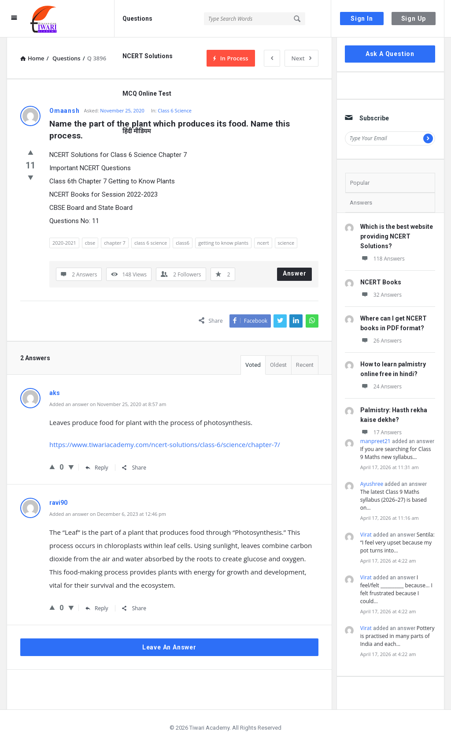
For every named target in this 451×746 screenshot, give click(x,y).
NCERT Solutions (147, 56)
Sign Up (413, 18)
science (286, 242)
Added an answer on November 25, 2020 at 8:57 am (107, 404)
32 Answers (381, 294)
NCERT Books (380, 282)
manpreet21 (375, 441)
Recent (305, 365)
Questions (137, 18)
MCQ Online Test (146, 93)
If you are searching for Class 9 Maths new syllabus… (395, 453)
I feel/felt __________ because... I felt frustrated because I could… (396, 589)
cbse (90, 242)
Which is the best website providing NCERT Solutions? (396, 236)
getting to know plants (223, 242)
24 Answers (381, 386)
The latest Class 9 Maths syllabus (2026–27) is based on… (393, 499)
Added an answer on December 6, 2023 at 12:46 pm (107, 514)
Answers (361, 202)
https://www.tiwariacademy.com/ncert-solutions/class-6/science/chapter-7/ (164, 444)
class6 (182, 242)
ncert (263, 242)
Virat (366, 534)
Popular (360, 182)
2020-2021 (64, 242)
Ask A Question (390, 53)
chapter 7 (115, 242)
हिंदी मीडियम (136, 130)
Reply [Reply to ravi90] (96, 608)
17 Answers (381, 432)
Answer (295, 273)
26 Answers (381, 340)
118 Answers (382, 258)
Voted (253, 365)
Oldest (278, 365)
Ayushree (371, 484)
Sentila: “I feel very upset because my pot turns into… (397, 542)
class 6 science (150, 242)
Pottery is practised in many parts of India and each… (397, 636)
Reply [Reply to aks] (96, 467)
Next (301, 58)
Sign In (362, 18)
